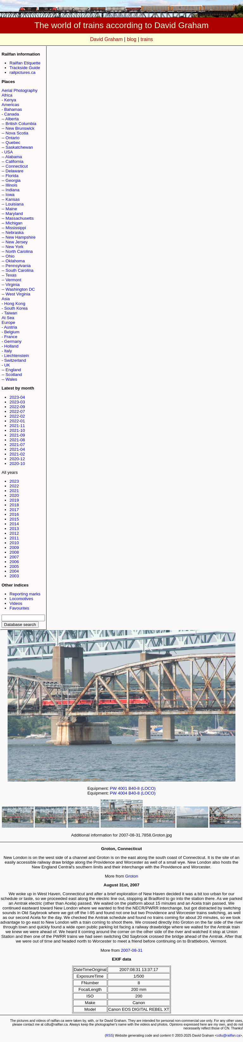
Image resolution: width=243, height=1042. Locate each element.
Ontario (13, 137)
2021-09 (17, 435)
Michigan (14, 223)
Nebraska (15, 232)
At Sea (8, 317)
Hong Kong (14, 303)
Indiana (13, 190)
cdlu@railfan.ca (228, 1035)
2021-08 (17, 440)
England (13, 369)
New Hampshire (21, 237)
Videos (15, 603)
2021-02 (17, 454)
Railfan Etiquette (24, 63)
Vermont (14, 279)
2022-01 (17, 421)
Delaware (14, 171)
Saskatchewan (19, 147)
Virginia (13, 284)
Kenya (10, 100)
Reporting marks (24, 594)
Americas (10, 104)
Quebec (13, 142)
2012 (14, 533)
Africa (7, 95)
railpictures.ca (22, 72)
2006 (14, 561)
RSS (109, 1035)
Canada (11, 114)
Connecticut (17, 166)
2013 (14, 528)
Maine (11, 208)
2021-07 (17, 444)
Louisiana (15, 204)
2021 (14, 490)
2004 (14, 571)
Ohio (10, 256)
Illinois (11, 185)
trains (146, 39)
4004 (123, 793)
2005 (14, 566)
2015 (14, 519)
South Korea (16, 308)
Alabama (13, 156)
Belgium (11, 332)
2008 (14, 552)
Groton (131, 876)
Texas (10, 275)
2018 (14, 505)
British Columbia (21, 123)
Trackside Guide (24, 67)
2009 (14, 547)
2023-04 (17, 397)
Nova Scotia (17, 133)
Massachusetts (20, 218)
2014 (14, 523)
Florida (12, 175)
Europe (8, 322)
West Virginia (18, 294)
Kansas (13, 199)
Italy (8, 350)
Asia (6, 298)
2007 (14, 557)
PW (113, 788)
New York (14, 246)
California (14, 161)
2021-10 (17, 430)
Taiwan (10, 313)
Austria (10, 327)
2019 (14, 500)
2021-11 (17, 425)
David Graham (106, 39)
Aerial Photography (19, 90)
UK (7, 365)
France (10, 336)
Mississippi (16, 227)
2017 (14, 509)
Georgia (13, 180)
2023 (14, 481)
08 (134, 950)
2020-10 (17, 463)
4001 (123, 788)
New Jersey (17, 242)
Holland (11, 346)
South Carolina (20, 270)
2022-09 (17, 406)
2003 (14, 576)
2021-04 (17, 449)
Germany (13, 341)
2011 (14, 538)
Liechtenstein (16, 355)
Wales (11, 379)
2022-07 (17, 411)
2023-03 (17, 402)
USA (8, 152)
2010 (14, 542)
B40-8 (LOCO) (142, 788)
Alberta (12, 118)
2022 (14, 486)
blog (131, 39)
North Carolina (19, 251)
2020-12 (17, 458)
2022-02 (17, 416)
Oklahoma (15, 261)
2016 (14, 514)
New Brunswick (20, 128)
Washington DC (20, 289)
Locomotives (21, 598)
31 (140, 950)
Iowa (10, 194)
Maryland (14, 213)
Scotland (14, 374)
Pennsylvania (18, 265)
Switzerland (15, 360)
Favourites (19, 608)
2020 (14, 495)
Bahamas (13, 109)
